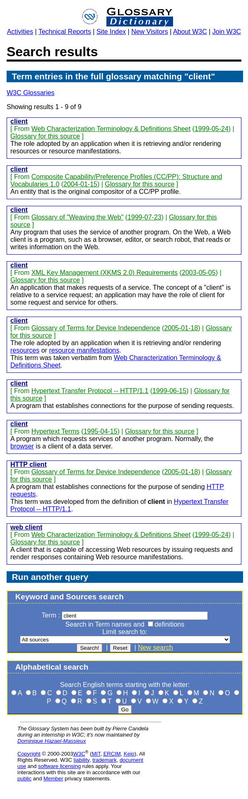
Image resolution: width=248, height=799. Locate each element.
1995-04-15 (101, 431)
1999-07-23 (144, 217)
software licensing (59, 766)
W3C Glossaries (31, 92)
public (24, 778)
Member (53, 778)
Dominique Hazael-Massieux (51, 741)
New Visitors (149, 31)
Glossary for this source (45, 136)
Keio (129, 754)
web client (26, 527)
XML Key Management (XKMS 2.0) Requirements (104, 272)
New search (155, 647)
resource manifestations (84, 350)
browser (22, 446)
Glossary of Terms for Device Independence (95, 328)
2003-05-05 (199, 272)
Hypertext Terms (55, 431)
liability (81, 760)
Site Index (111, 31)
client (19, 121)
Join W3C (226, 31)
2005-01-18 (181, 328)
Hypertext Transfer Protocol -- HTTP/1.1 (90, 390)
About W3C (190, 31)
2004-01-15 (80, 184)
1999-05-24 (212, 128)
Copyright (29, 754)
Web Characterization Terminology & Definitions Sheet (111, 128)
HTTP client (28, 464)
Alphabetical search (52, 667)
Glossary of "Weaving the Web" (77, 217)
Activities (20, 31)
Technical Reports (65, 31)
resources (24, 350)
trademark (104, 760)
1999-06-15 (169, 390)
